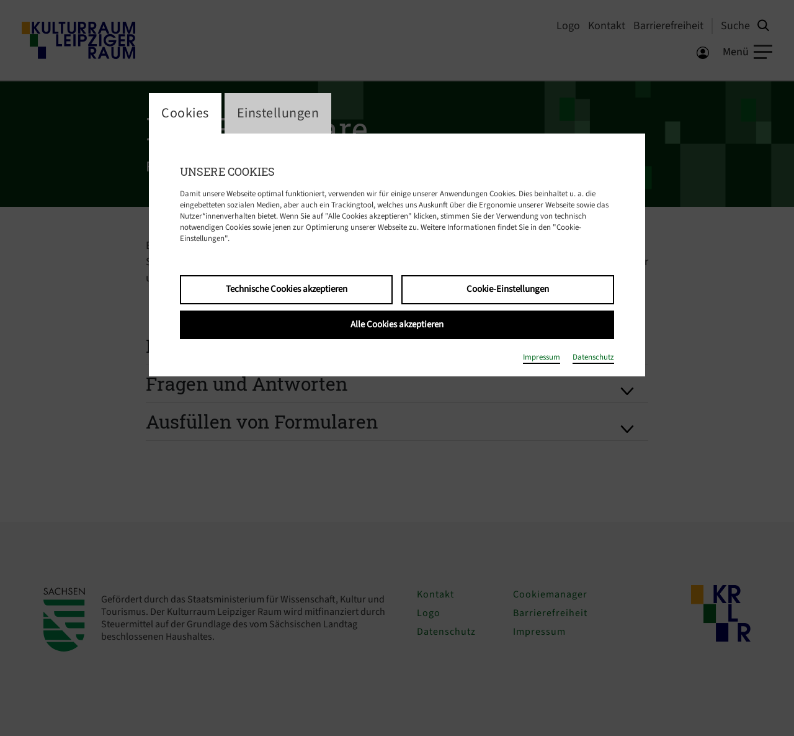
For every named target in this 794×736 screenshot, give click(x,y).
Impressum (541, 357)
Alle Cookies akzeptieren (397, 324)
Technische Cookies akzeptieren (286, 289)
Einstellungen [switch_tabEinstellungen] (278, 113)
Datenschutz (593, 357)
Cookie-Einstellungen (507, 289)
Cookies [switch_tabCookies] (185, 113)
